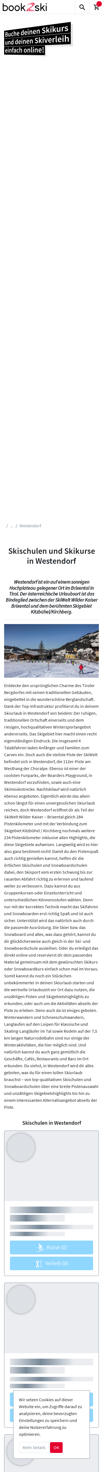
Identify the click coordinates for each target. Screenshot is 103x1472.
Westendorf (30, 525)
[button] (11, 651)
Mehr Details (34, 1447)
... (11, 525)
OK (56, 1447)
